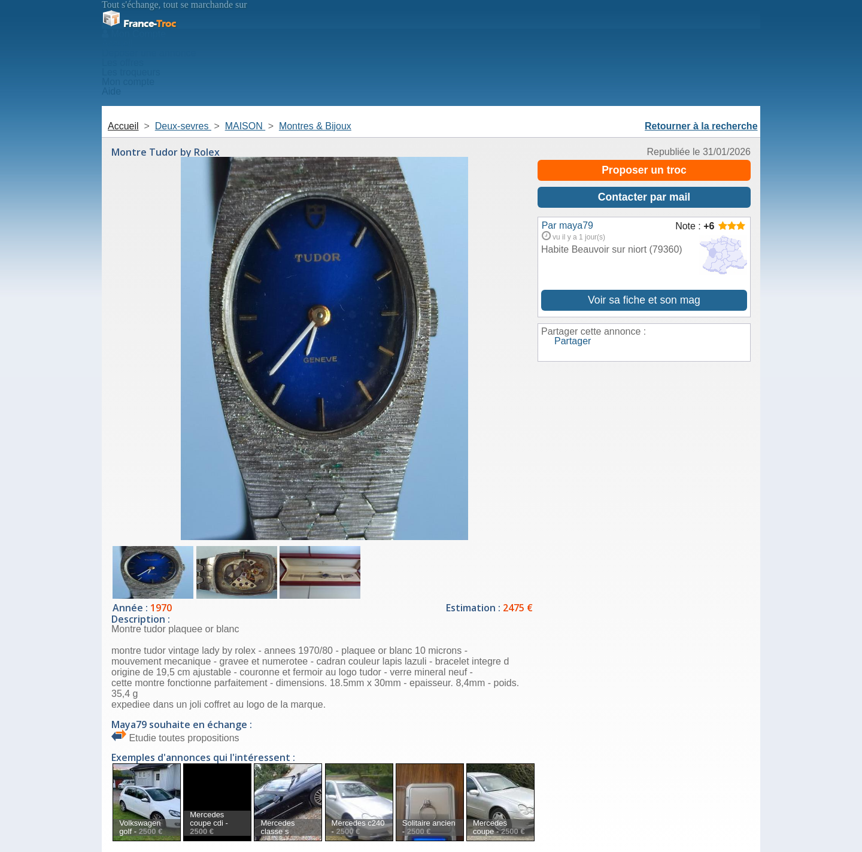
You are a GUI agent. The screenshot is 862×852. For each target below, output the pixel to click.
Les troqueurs (131, 72)
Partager (572, 341)
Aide (111, 91)
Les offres (123, 62)
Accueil (117, 43)
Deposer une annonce (149, 53)
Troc (139, 23)
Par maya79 (567, 225)
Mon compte (128, 82)
